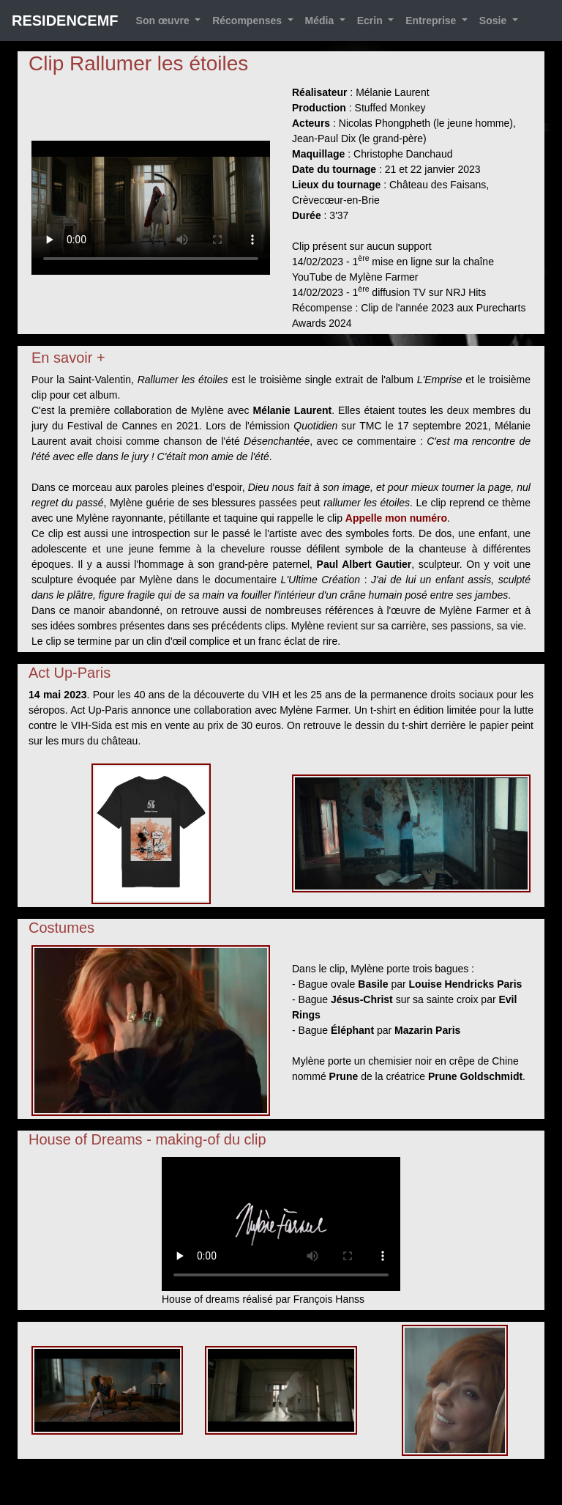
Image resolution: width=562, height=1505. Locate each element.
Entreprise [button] (432, 20)
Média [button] (321, 20)
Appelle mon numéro (396, 518)
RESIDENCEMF (65, 20)
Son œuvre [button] (164, 20)
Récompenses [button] (248, 20)
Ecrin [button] (371, 20)
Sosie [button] (494, 20)
